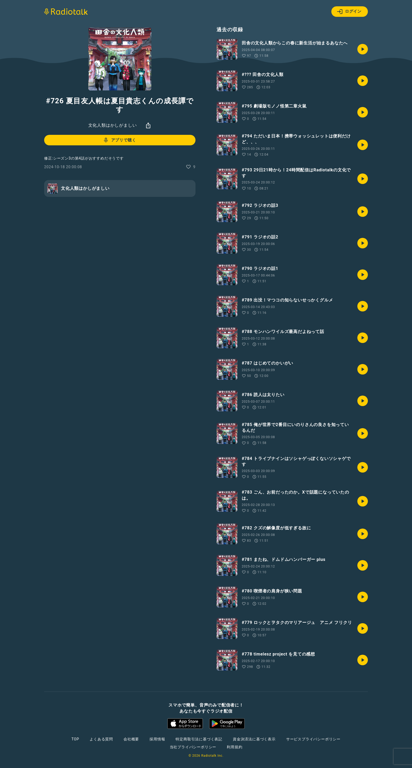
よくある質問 (101, 739)
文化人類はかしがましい (112, 125)
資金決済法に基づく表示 (254, 739)
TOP (75, 739)
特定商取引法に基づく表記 (199, 739)
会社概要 (131, 739)
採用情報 (157, 739)
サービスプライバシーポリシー (313, 739)
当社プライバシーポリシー (193, 747)
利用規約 (234, 747)
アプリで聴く (119, 140)
